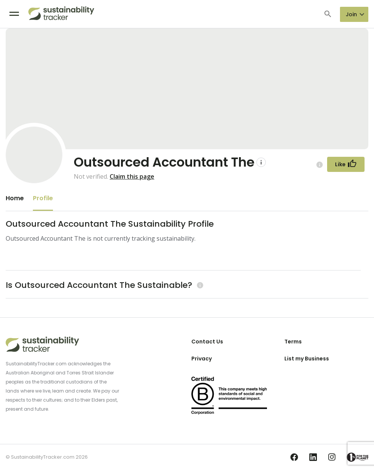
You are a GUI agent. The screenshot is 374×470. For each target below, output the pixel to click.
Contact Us (207, 341)
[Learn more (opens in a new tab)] (199, 285)
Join (351, 14)
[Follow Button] (346, 164)
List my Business (306, 358)
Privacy (201, 358)
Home (15, 198)
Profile (43, 198)
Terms (293, 341)
